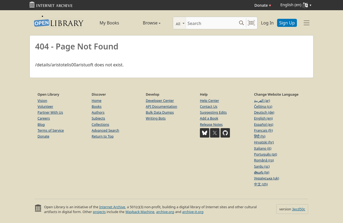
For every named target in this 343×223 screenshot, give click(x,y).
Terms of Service (51, 130)
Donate (262, 5)
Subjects (98, 118)
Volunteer (45, 106)
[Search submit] (241, 23)
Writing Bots (156, 118)
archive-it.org (193, 211)
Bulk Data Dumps (160, 112)
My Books (109, 23)
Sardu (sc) (262, 166)
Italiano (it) (262, 148)
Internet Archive (112, 206)
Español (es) (263, 124)
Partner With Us (50, 112)
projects (99, 211)
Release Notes (211, 124)
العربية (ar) (262, 100)
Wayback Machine (139, 211)
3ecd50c (298, 209)
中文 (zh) (261, 184)
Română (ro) (264, 160)
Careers (44, 118)
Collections (100, 124)
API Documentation (161, 106)
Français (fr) (263, 130)
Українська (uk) (266, 178)
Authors (98, 112)
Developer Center (160, 100)
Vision (42, 100)
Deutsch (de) (264, 112)
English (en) (263, 118)
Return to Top (103, 136)
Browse (146, 23)
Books (97, 106)
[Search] (211, 23)
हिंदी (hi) (259, 136)
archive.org (165, 211)
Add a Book (209, 118)
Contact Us (208, 106)
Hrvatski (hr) (264, 142)
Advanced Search (105, 130)
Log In (267, 23)
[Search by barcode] (251, 23)
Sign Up (287, 23)
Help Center (209, 100)
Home (96, 100)
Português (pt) (265, 154)
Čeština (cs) (263, 106)
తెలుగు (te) (261, 172)
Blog (41, 124)
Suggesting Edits (213, 112)
